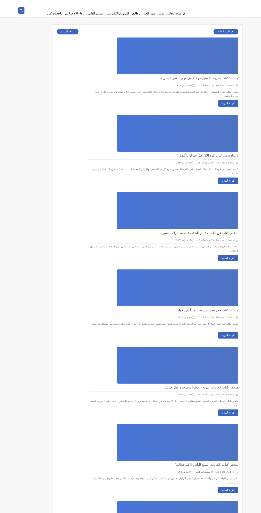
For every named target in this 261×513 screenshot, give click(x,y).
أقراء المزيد (164, 67)
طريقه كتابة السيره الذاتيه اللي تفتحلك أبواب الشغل (140, 357)
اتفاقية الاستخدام (147, 3)
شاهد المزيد (101, 33)
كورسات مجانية (176, 13)
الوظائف (136, 13)
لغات (162, 13)
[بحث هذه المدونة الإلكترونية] (57, 264)
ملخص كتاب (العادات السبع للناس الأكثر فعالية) (142, 267)
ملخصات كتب (54, 13)
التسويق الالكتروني (118, 13)
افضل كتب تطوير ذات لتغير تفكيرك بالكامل (145, 312)
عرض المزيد (164, 488)
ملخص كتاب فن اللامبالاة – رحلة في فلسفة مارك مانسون (135, 132)
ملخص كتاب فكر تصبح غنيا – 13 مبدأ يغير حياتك (142, 177)
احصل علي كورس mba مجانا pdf (41, 62)
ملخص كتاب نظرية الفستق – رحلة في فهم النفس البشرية (135, 42)
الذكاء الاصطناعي (75, 13)
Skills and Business (199, 507)
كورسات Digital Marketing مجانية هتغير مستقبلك (141, 447)
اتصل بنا (132, 3)
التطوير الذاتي (96, 13)
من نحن (183, 3)
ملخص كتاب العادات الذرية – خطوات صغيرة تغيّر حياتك (137, 222)
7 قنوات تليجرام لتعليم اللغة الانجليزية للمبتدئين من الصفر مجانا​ (43, 107)
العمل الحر (150, 13)
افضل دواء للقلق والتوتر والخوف (152, 402)
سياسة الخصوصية (168, 3)
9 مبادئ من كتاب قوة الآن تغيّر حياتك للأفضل (144, 87)
